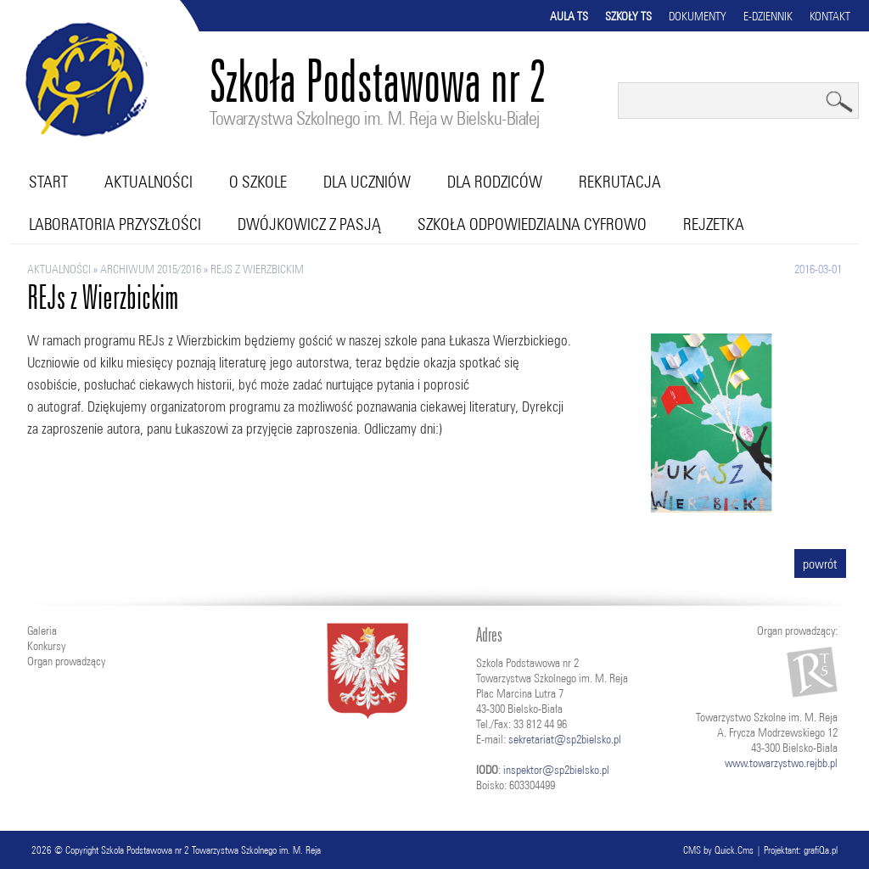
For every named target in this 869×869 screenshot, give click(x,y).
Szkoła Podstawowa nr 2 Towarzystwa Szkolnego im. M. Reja (211, 850)
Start (48, 181)
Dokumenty (697, 16)
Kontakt (830, 16)
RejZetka (713, 224)
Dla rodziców (494, 181)
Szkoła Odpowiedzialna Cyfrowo (532, 224)
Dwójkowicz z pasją (309, 224)
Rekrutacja (620, 181)
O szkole (258, 181)
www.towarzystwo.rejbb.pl (781, 763)
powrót (820, 563)
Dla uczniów (367, 181)
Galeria (42, 630)
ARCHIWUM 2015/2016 (150, 269)
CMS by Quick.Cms (718, 850)
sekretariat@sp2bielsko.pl (564, 739)
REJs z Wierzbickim (257, 269)
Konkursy (46, 645)
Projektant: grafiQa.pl (801, 850)
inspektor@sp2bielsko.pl (556, 769)
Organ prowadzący (66, 661)
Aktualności (148, 181)
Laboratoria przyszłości (115, 224)
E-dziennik (768, 16)
